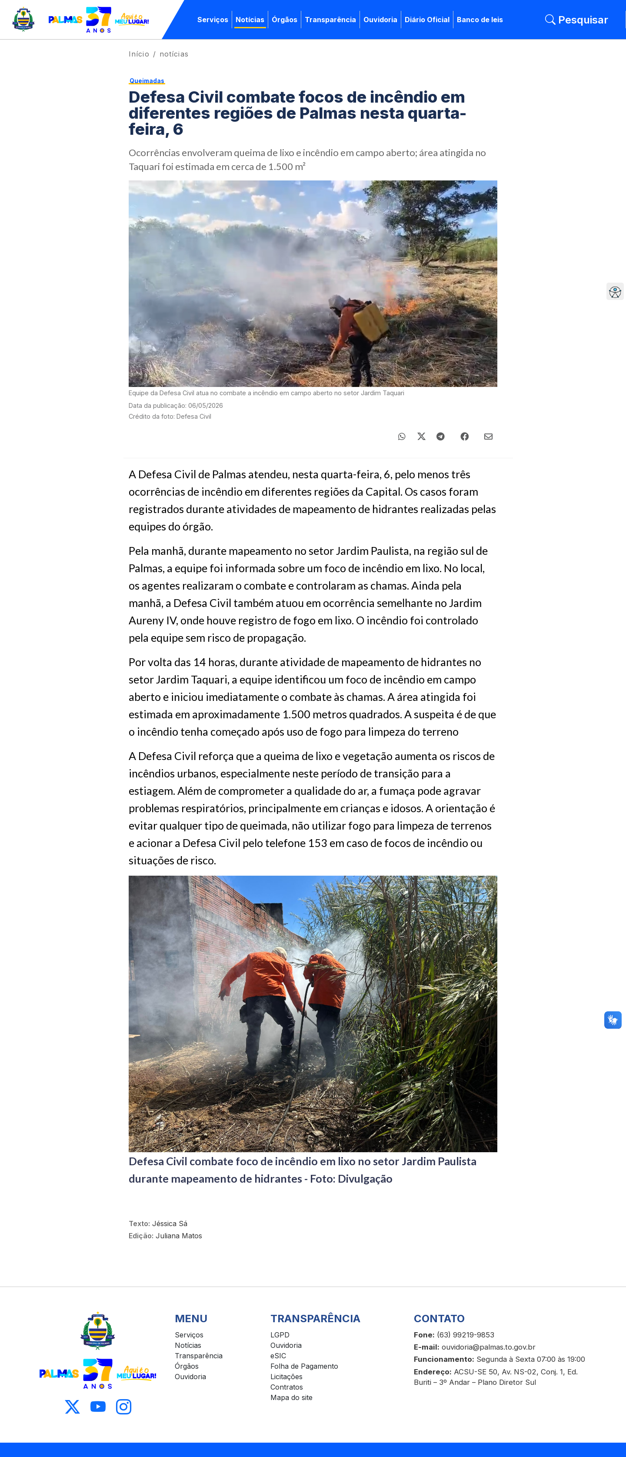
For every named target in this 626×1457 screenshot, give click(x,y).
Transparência (330, 19)
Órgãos (284, 19)
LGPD (280, 1334)
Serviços (212, 19)
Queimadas (147, 80)
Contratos (286, 1387)
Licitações (286, 1376)
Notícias (250, 19)
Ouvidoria (380, 19)
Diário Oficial (427, 19)
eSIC (278, 1355)
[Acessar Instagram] (123, 1407)
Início (139, 54)
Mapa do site (291, 1397)
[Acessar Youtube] (98, 1407)
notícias (174, 54)
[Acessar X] (72, 1407)
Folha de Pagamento (304, 1366)
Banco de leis (480, 19)
